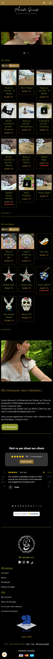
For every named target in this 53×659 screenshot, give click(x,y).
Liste (5, 66)
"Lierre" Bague (26, 88)
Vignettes (14, 66)
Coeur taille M (44, 285)
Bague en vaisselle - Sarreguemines (26, 124)
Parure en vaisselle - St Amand (8, 91)
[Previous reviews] (4, 486)
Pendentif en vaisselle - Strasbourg (44, 124)
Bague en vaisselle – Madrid (26, 160)
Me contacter (6, 597)
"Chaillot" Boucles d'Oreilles (9, 196)
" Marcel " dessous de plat (8, 255)
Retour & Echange (8, 602)
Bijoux (3, 577)
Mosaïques (5, 582)
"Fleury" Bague (44, 193)
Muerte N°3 (26, 314)
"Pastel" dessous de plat (26, 255)
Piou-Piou (44, 252)
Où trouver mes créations (11, 606)
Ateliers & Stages (8, 587)
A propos (5, 573)
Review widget (20, 514)
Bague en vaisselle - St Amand (44, 91)
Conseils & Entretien (9, 611)
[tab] (13, 506)
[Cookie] (4, 654)
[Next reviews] (48, 486)
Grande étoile (9, 285)
